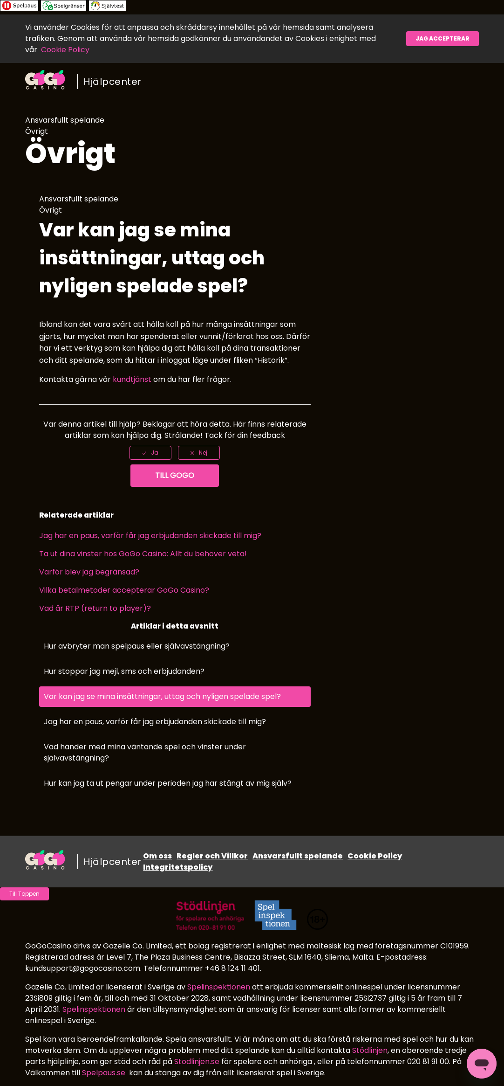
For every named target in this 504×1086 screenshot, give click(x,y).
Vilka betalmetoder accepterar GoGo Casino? (124, 590)
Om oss (157, 856)
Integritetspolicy (177, 867)
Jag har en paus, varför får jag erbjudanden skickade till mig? (150, 535)
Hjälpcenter (112, 81)
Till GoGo (174, 475)
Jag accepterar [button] (442, 38)
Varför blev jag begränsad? (89, 572)
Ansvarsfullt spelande (297, 856)
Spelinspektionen (218, 987)
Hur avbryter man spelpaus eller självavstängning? (137, 646)
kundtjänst (132, 379)
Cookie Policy (65, 49)
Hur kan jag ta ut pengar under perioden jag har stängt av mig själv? (168, 783)
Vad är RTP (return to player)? (95, 608)
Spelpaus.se (103, 1072)
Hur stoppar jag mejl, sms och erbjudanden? (124, 671)
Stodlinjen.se (196, 1061)
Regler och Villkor (212, 856)
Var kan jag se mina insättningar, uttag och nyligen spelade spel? (162, 696)
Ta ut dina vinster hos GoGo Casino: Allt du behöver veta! (143, 553)
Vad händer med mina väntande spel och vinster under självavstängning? (145, 752)
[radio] (150, 453)
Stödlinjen (370, 1050)
